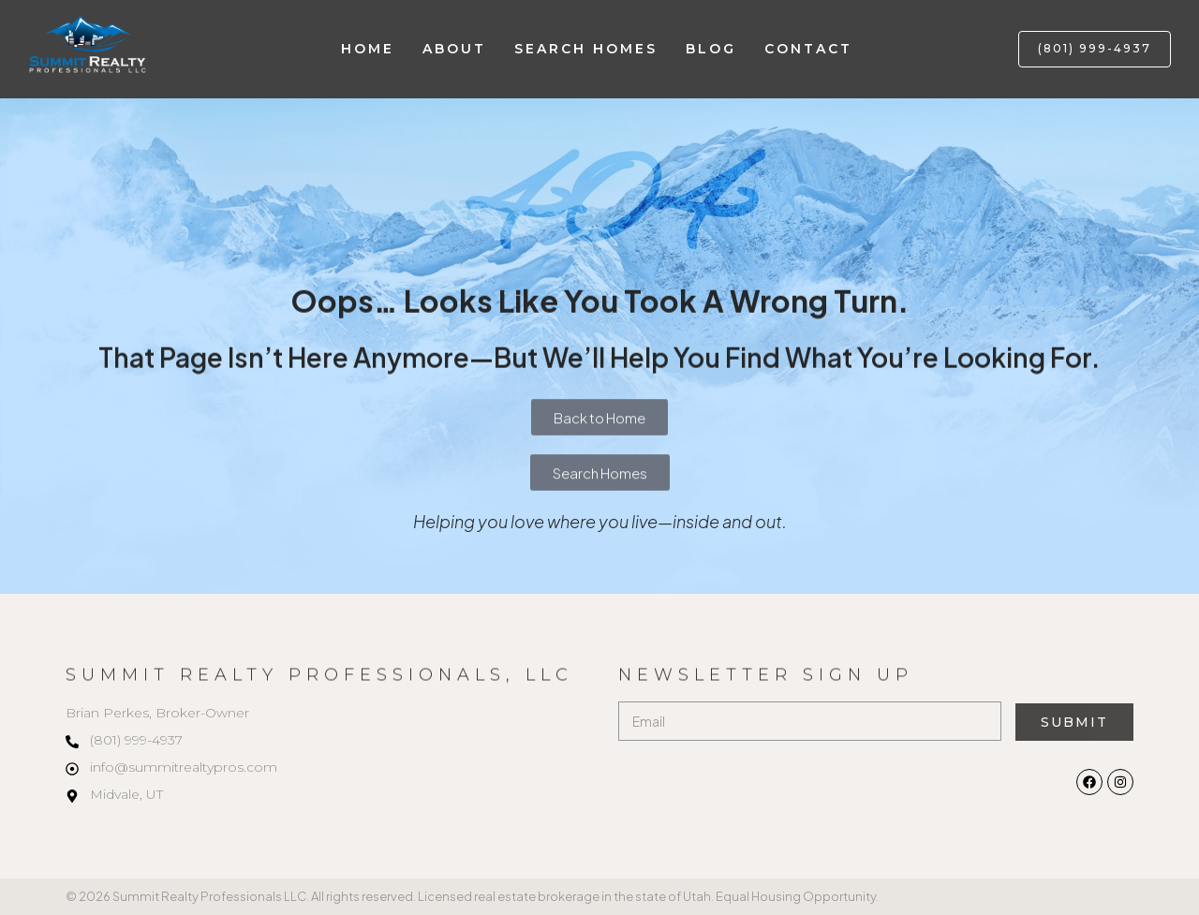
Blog (711, 48)
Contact (808, 48)
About (454, 48)
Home (367, 48)
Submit (1074, 722)
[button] (1094, 49)
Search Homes (586, 48)
